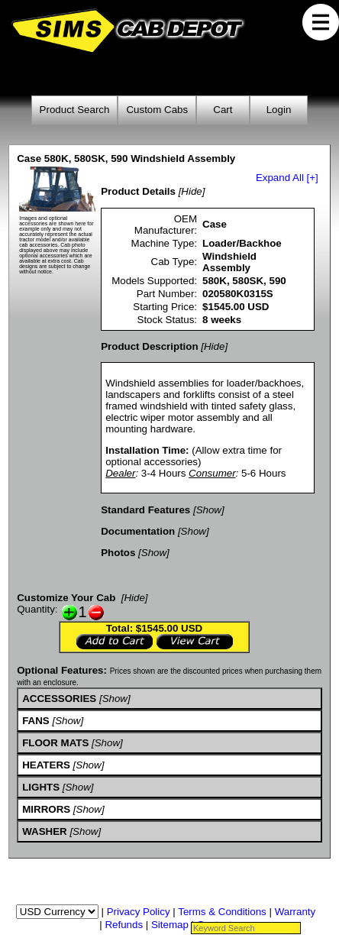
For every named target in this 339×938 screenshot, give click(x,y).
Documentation (138, 531)
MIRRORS (46, 809)
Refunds (124, 924)
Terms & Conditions (222, 911)
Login (279, 109)
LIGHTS (41, 787)
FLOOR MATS (55, 743)
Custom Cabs (157, 109)
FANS (36, 720)
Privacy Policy (138, 911)
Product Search (75, 109)
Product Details (138, 191)
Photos (118, 552)
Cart (223, 109)
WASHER (44, 831)
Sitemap (170, 924)
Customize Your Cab (66, 597)
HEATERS (46, 765)
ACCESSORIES (59, 698)
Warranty (295, 911)
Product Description (149, 346)
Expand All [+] (287, 177)
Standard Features (145, 510)
